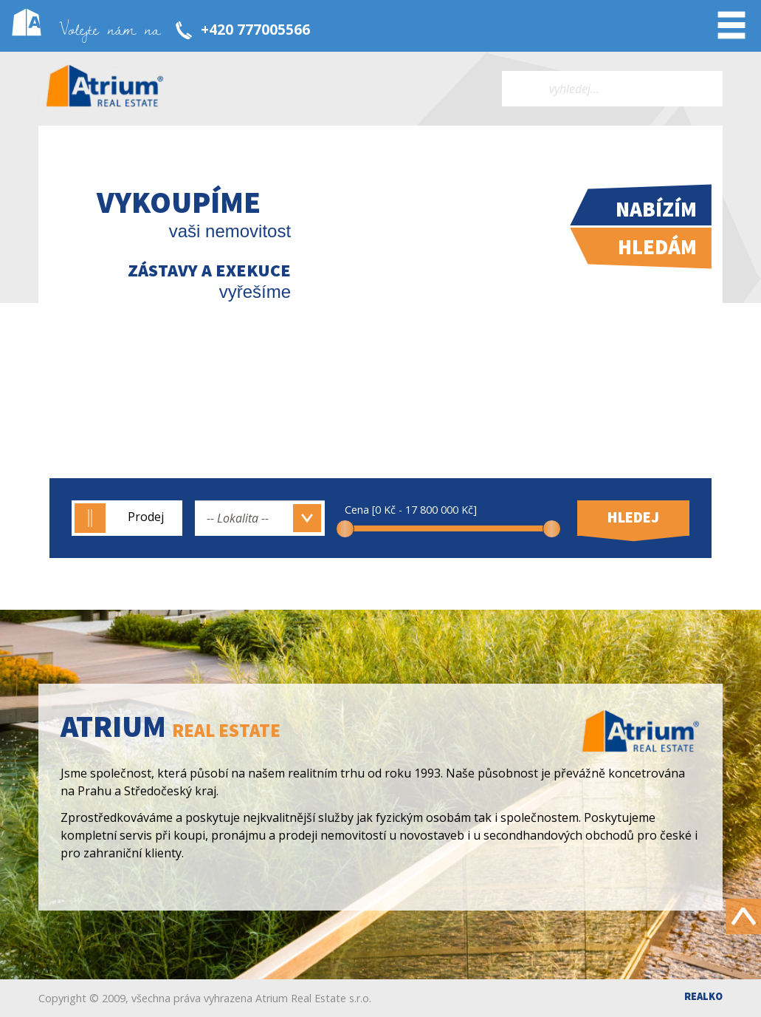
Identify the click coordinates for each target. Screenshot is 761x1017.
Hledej (633, 517)
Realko (703, 996)
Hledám (657, 247)
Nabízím (656, 209)
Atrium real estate (104, 89)
